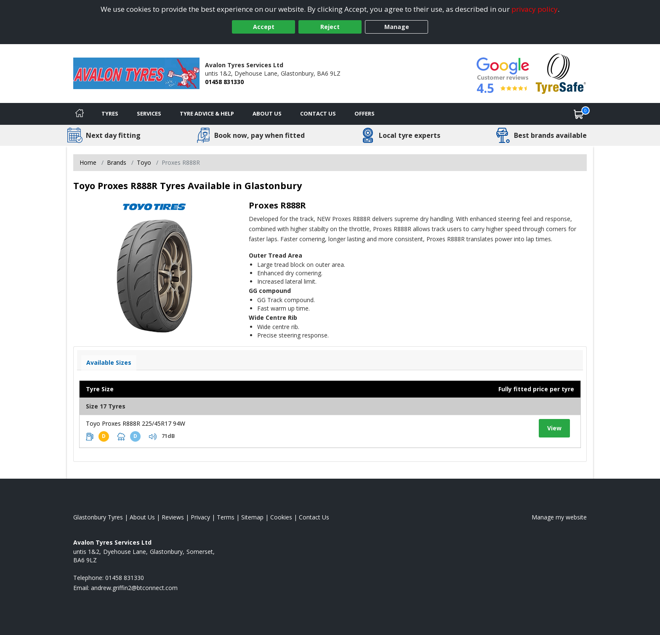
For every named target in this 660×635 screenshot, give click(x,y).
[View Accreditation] (561, 73)
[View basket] (578, 114)
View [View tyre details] (554, 428)
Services (149, 113)
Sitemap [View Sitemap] (252, 517)
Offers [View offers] (364, 113)
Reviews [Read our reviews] (173, 517)
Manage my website (559, 517)
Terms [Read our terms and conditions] (225, 517)
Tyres (109, 113)
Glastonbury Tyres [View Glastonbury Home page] (98, 517)
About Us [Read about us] (142, 517)
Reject (330, 27)
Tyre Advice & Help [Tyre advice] (207, 113)
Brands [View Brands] (116, 162)
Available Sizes (108, 362)
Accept (263, 27)
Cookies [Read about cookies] (281, 517)
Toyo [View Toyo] (144, 162)
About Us (267, 113)
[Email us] (134, 588)
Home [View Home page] (88, 162)
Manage (396, 27)
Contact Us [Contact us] (318, 113)
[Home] (79, 114)
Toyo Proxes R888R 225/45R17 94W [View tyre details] (135, 423)
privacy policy (534, 9)
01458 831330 (224, 82)
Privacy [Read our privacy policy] (200, 517)
